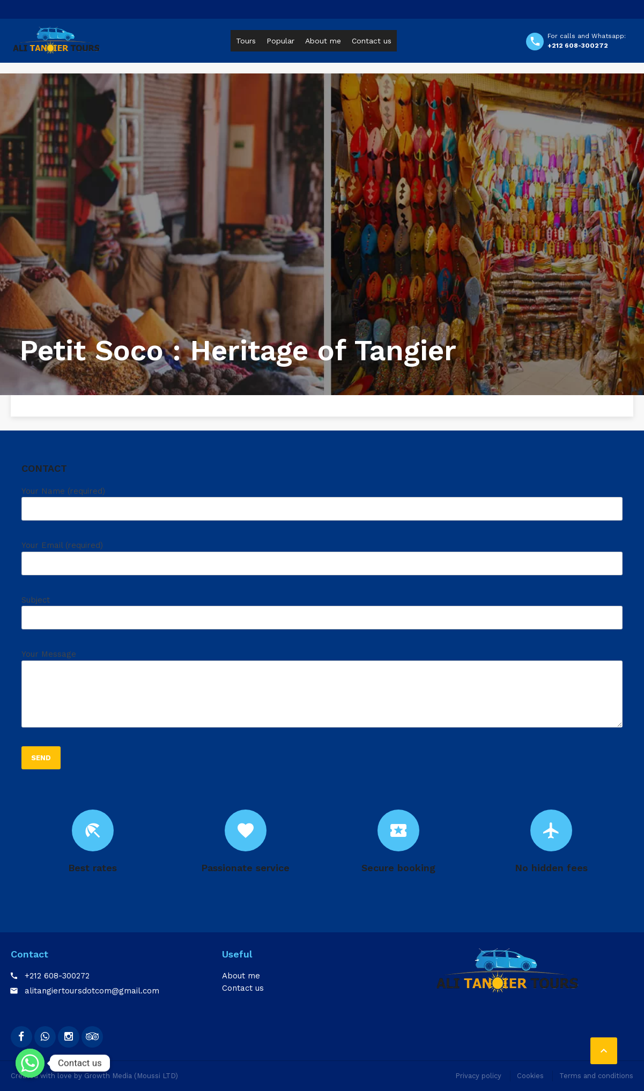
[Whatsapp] (30, 1063)
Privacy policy (478, 1076)
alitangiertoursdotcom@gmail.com (92, 991)
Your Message (322, 692)
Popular (280, 40)
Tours (246, 40)
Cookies (530, 1076)
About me (323, 40)
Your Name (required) (322, 507)
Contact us (371, 40)
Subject (322, 616)
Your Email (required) (322, 561)
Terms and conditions (596, 1076)
